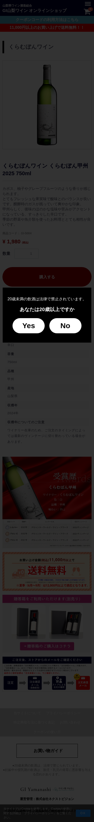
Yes (28, 326)
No (65, 326)
